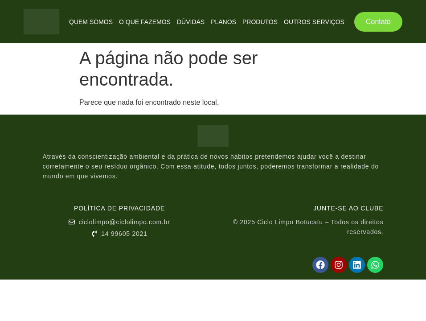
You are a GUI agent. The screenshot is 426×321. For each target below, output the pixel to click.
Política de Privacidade (119, 208)
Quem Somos (91, 21)
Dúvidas (191, 21)
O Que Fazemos (145, 21)
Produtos (260, 21)
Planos (223, 21)
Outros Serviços (314, 21)
